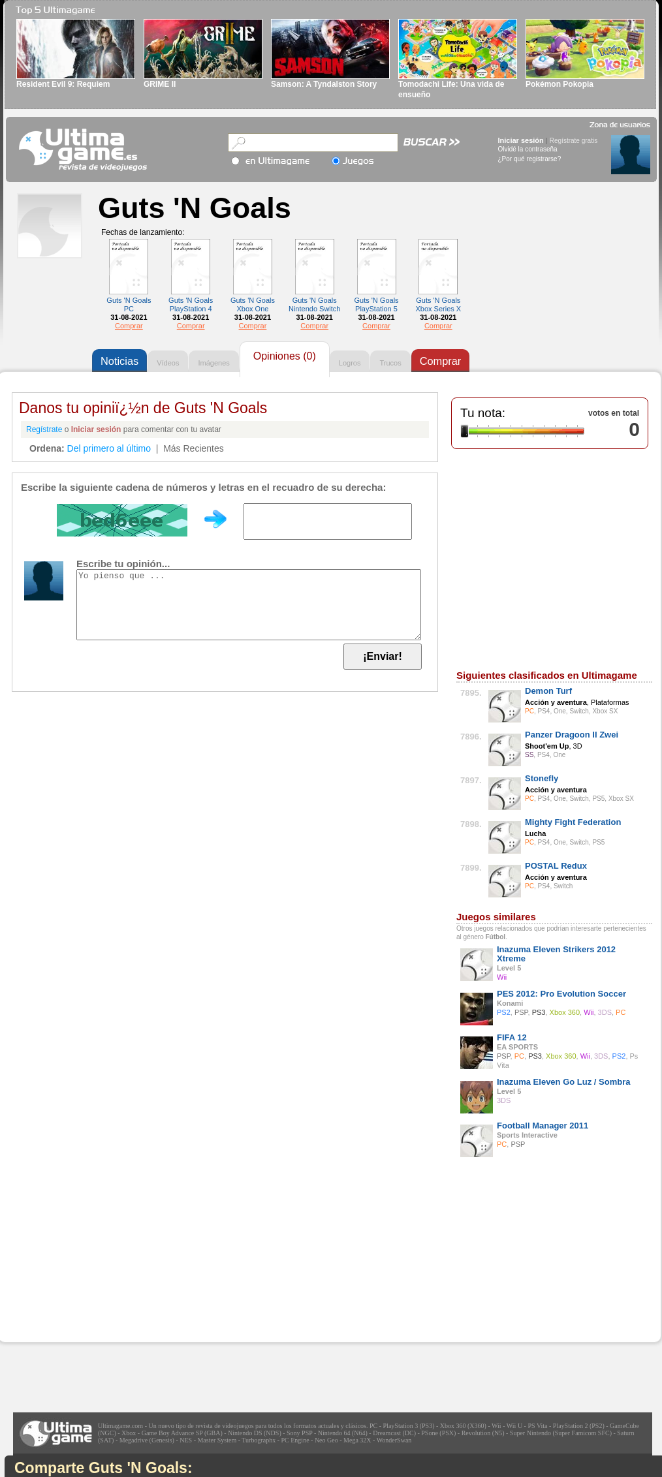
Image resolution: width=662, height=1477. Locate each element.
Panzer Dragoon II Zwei (571, 734)
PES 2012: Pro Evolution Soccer (561, 994)
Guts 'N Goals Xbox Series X (438, 304)
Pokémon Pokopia (559, 84)
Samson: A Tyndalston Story (324, 84)
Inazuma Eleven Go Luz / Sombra (563, 1082)
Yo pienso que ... (248, 604)
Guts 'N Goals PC (128, 304)
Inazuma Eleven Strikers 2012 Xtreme (556, 953)
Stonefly (541, 778)
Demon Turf (548, 691)
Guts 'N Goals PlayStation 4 (190, 304)
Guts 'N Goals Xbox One (252, 304)
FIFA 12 (512, 1037)
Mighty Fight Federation (573, 822)
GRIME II (160, 84)
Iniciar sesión (521, 140)
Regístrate (44, 429)
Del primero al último (109, 448)
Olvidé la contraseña (528, 149)
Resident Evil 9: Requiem (63, 84)
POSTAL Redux (556, 866)
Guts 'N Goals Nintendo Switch (315, 304)
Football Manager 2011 (542, 1125)
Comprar (129, 326)
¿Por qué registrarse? (529, 159)
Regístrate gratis (573, 140)
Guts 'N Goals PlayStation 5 (376, 304)
